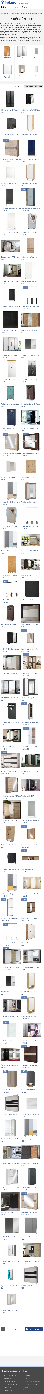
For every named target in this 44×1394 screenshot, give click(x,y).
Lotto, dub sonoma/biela (11, 673)
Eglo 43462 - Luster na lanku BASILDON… (17, 600)
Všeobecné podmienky (32, 1381)
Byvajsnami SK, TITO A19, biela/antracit (16, 1261)
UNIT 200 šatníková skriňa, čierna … (14, 698)
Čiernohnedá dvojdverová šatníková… (16, 306)
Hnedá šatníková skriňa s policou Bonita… (15, 624)
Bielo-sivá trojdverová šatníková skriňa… (15, 551)
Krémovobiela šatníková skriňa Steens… (17, 379)
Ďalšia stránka (34, 1329)
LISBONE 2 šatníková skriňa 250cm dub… (17, 281)
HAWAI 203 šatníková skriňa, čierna (15, 649)
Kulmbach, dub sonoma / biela (13, 967)
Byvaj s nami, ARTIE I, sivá (10, 257)
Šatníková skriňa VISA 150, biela (14, 1188)
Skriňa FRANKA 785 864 (29, 624)
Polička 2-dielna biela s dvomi (13, 1041)
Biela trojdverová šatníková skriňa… (13, 183)
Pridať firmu (8, 1390)
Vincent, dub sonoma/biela (30, 208)
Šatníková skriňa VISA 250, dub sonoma (16, 820)
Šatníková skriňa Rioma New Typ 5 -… (14, 918)
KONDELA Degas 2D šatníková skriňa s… (15, 1212)
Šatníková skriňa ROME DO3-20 (14, 159)
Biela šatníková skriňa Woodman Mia (15, 232)
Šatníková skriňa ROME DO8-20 (14, 453)
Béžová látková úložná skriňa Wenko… (16, 526)
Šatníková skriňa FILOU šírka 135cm (14, 1139)
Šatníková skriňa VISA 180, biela (14, 1016)
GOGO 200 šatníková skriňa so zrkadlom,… (18, 1237)
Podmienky (7, 1387)
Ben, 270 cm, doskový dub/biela (32, 330)
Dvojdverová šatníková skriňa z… (14, 575)
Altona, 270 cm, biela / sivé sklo (12, 771)
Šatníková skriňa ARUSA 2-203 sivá (15, 135)
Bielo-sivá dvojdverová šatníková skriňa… (17, 502)
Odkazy (27, 1378)
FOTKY (5, 7)
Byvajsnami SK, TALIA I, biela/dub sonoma (17, 1163)
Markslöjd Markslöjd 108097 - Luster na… (17, 943)
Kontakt (27, 1375)
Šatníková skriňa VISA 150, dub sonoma (16, 796)
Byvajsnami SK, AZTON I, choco (32, 575)
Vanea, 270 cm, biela (10, 355)
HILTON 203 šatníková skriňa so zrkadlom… (18, 747)
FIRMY (15, 7)
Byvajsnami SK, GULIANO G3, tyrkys (14, 1286)
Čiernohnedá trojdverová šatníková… (15, 869)
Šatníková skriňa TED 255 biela (12, 477)
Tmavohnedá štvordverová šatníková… (14, 330)
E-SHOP (25, 7)
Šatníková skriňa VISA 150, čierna (13, 1065)
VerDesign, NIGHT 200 (29, 796)
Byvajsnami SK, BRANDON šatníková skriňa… (19, 1310)
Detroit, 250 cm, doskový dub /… (32, 1163)
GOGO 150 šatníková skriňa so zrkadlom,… (16, 992)
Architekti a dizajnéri (10, 1381)
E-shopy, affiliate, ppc (11, 1384)
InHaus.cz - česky (31, 1384)
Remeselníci (8, 1378)
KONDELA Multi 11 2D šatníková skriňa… (17, 1114)
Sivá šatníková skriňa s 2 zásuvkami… (16, 1090)
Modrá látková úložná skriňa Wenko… (16, 428)
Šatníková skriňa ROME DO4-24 (32, 1212)
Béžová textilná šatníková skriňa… (13, 845)
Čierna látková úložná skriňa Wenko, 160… (17, 722)
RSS (26, 1387)
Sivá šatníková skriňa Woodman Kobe (16, 208)
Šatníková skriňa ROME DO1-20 (32, 1065)
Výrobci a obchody (10, 1375)
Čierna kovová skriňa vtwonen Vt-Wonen (15, 110)
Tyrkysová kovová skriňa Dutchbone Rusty (15, 404)
